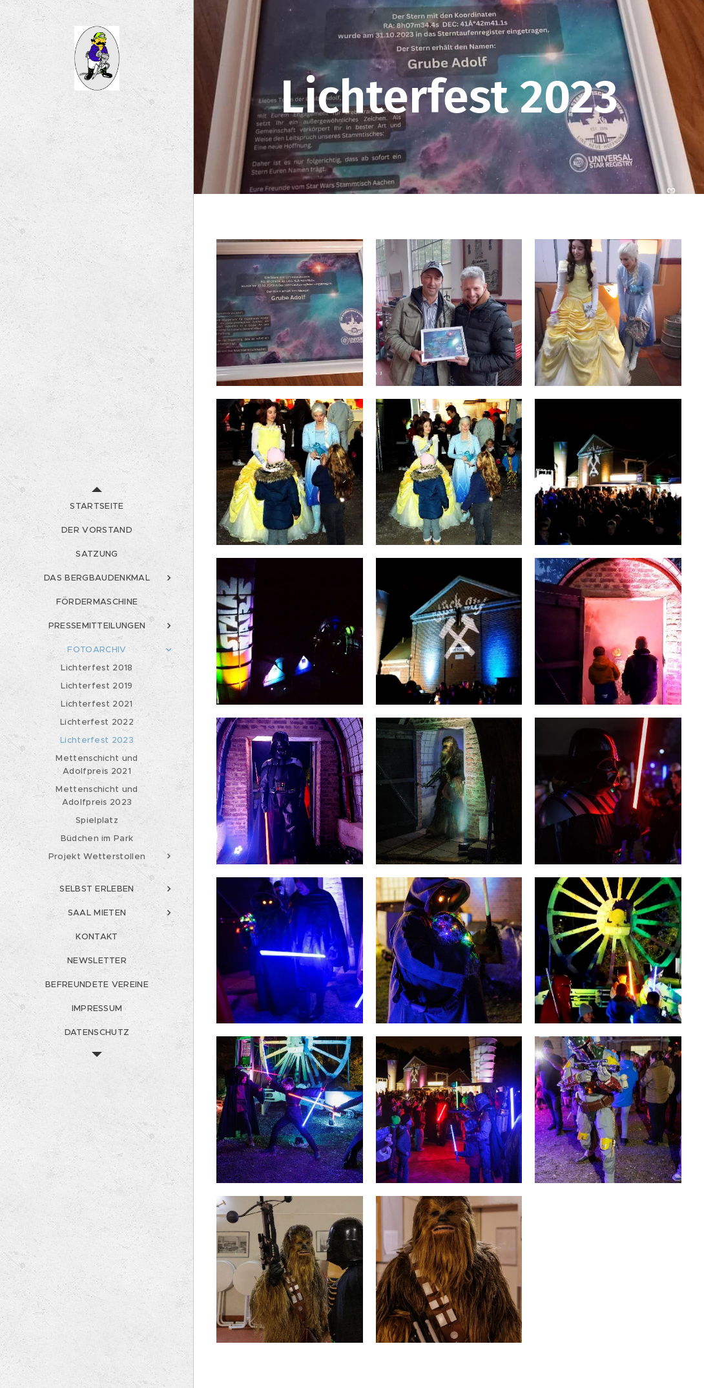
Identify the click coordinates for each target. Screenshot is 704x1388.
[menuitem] (97, 505)
